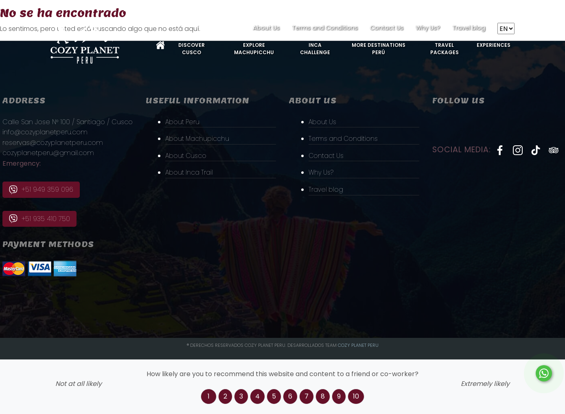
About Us (266, 28)
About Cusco (186, 155)
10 (356, 396)
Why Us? (428, 28)
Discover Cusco (191, 49)
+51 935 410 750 (39, 218)
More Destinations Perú (378, 49)
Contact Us (386, 28)
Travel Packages (444, 49)
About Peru (182, 121)
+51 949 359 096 (41, 189)
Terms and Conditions (325, 28)
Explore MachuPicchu (254, 49)
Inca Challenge (315, 49)
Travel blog (468, 28)
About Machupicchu (197, 138)
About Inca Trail (189, 172)
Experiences (493, 45)
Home (160, 45)
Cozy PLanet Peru (358, 345)
